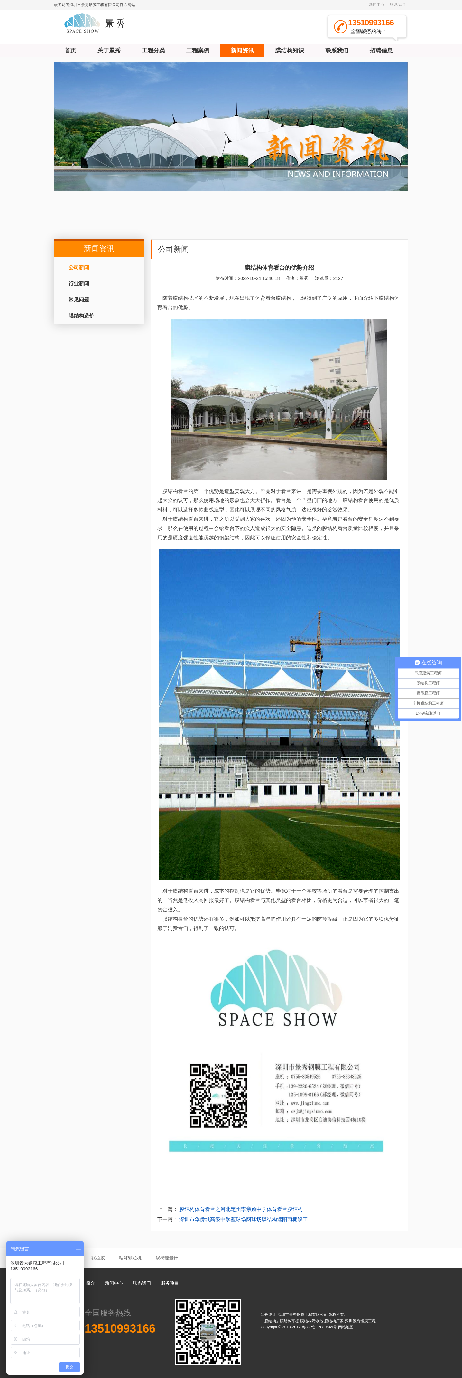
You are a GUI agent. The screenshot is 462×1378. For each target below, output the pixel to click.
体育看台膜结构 (273, 298)
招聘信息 (381, 50)
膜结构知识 (289, 50)
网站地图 (346, 1327)
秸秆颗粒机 (130, 1257)
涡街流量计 (167, 1257)
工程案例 (197, 50)
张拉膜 (98, 1257)
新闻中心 (376, 4)
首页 (70, 50)
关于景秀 (109, 50)
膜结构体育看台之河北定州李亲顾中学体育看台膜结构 (241, 1209)
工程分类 (153, 50)
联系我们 (397, 4)
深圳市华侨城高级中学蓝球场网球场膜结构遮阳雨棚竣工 (243, 1219)
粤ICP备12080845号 (320, 1327)
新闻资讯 (242, 50)
